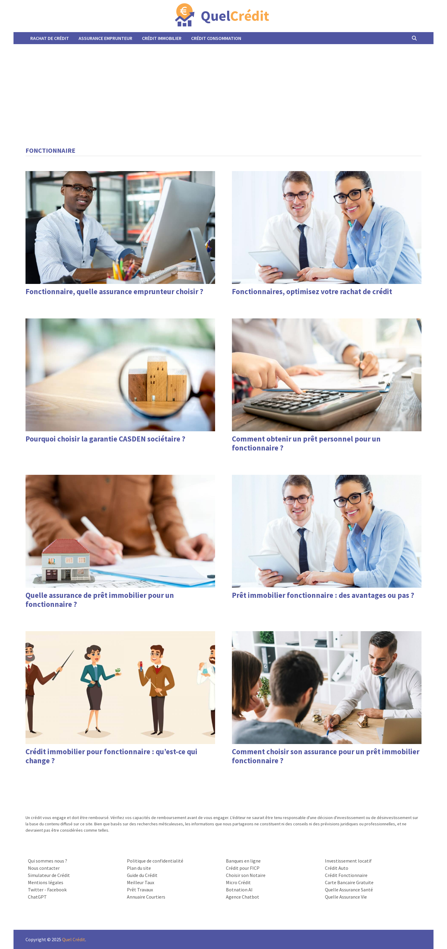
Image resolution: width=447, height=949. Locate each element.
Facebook (57, 890)
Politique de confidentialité (155, 861)
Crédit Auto (336, 868)
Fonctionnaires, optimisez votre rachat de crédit (312, 291)
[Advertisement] (224, 89)
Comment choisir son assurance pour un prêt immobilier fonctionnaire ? (325, 756)
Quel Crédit (73, 939)
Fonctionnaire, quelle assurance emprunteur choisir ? (114, 291)
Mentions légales (45, 882)
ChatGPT (37, 897)
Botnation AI (239, 890)
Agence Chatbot (242, 897)
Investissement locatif (348, 861)
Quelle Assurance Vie (346, 897)
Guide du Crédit (142, 875)
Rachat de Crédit (49, 38)
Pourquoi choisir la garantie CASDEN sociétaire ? (105, 439)
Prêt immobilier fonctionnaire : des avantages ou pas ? (323, 595)
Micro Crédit (238, 882)
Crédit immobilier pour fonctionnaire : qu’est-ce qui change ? (111, 756)
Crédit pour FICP (243, 868)
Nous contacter (44, 868)
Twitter (36, 890)
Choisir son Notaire (246, 875)
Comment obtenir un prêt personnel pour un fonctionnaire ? (306, 443)
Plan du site (139, 868)
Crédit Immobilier (162, 38)
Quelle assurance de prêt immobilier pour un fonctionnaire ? (100, 599)
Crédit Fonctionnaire (346, 875)
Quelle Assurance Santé (349, 890)
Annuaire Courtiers (146, 897)
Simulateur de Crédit (49, 875)
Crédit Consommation (216, 38)
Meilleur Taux (140, 882)
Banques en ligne (243, 861)
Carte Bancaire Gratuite (349, 882)
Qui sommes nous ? (47, 861)
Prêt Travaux (140, 890)
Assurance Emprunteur (105, 38)
